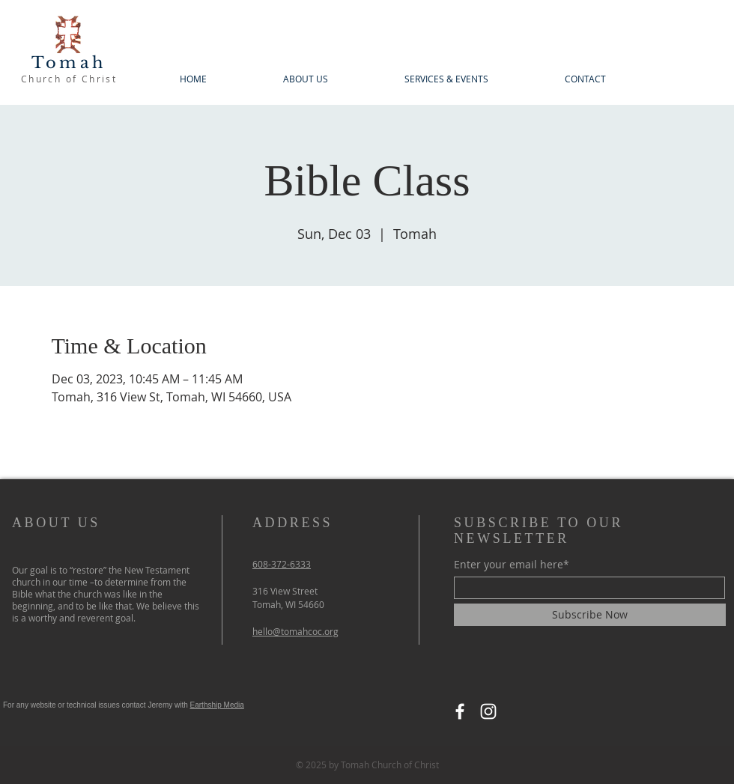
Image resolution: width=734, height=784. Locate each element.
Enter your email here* (511, 564)
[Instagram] (488, 711)
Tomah (68, 63)
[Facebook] (459, 711)
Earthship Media (217, 705)
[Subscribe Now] (590, 615)
